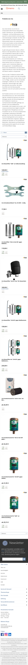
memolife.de (4, 624)
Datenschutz (4, 576)
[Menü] (2, 8)
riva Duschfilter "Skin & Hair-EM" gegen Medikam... (12, 242)
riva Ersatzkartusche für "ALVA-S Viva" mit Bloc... (13, 399)
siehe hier (25, 663)
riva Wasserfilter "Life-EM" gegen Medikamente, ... (14, 321)
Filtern (14, 132)
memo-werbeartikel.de (6, 626)
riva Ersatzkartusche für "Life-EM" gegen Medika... (12, 477)
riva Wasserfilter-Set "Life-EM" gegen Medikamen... (11, 360)
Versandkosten (14, 645)
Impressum (3, 579)
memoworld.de (4, 627)
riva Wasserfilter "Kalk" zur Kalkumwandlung (13, 163)
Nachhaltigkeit (4, 570)
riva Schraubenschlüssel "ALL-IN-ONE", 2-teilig (13, 203)
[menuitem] (2, 8)
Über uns (3, 567)
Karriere (3, 573)
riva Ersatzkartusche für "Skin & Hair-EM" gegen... (12, 438)
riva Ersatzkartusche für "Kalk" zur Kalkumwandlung (10, 516)
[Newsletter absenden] (24, 559)
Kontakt (3, 585)
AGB (2, 582)
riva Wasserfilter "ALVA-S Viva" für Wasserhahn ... (14, 281)
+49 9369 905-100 (5, 614)
